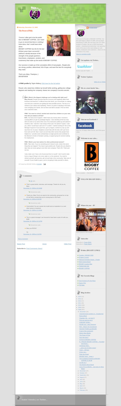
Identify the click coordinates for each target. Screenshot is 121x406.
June (81, 381)
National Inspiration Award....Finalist (89, 259)
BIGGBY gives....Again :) (86, 356)
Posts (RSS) (87, 242)
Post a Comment (23, 238)
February (82, 390)
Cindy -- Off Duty (84, 350)
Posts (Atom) (88, 244)
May (81, 383)
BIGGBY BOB (93, 27)
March (82, 388)
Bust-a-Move (83, 316)
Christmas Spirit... (84, 345)
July (81, 379)
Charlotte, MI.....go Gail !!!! (87, 318)
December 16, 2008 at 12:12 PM (33, 221)
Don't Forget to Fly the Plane (87, 280)
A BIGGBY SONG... (85, 322)
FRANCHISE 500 (84, 266)
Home (44, 244)
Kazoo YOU (82, 283)
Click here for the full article (50, 83)
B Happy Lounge (84, 257)
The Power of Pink (25, 31)
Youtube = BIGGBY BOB (86, 255)
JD (31, 181)
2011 (80, 303)
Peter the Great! (84, 354)
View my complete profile (83, 54)
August (82, 377)
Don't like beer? (83, 337)
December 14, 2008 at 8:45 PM (32, 199)
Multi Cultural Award (85, 261)
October (82, 373)
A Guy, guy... (83, 352)
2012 (80, 301)
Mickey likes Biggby (85, 333)
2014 (80, 296)
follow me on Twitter (100, 82)
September (83, 375)
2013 (80, 299)
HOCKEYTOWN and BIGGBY (88, 329)
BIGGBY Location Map (85, 264)
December (83, 311)
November (83, 371)
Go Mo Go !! (82, 362)
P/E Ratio (82, 285)
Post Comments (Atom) (34, 248)
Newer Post (21, 244)
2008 (80, 309)
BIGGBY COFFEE (84, 268)
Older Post (67, 244)
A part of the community (86, 331)
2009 (80, 307)
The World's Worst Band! (86, 364)
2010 (80, 305)
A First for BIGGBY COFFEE (87, 339)
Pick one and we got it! (86, 320)
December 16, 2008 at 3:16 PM (32, 234)
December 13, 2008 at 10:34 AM (33, 188)
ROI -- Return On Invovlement (88, 326)
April (81, 386)
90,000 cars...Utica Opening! (87, 324)
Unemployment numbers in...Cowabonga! (91, 313)
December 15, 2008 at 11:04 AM (33, 210)
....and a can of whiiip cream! (87, 348)
